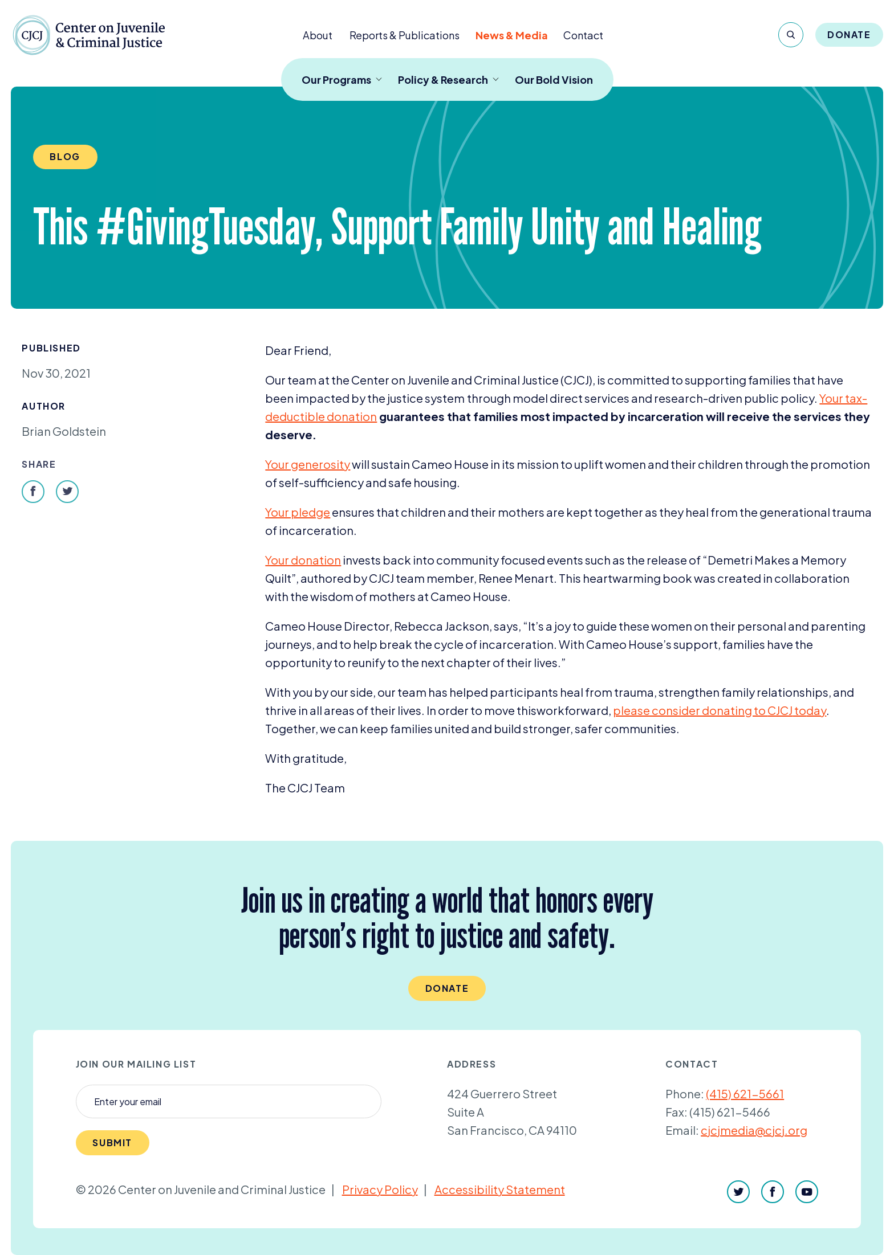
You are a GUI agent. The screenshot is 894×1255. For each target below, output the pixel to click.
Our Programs (342, 79)
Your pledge (297, 512)
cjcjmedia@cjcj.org (754, 1130)
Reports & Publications (405, 35)
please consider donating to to (709, 710)
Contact (583, 35)
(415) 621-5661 (745, 1093)
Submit (112, 1142)
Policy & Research (448, 79)
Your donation (303, 560)
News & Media (512, 35)
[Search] (790, 34)
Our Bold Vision (554, 79)
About (317, 35)
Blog (65, 156)
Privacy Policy (380, 1189)
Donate (849, 34)
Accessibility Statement (499, 1189)
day (816, 710)
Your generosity (307, 464)
